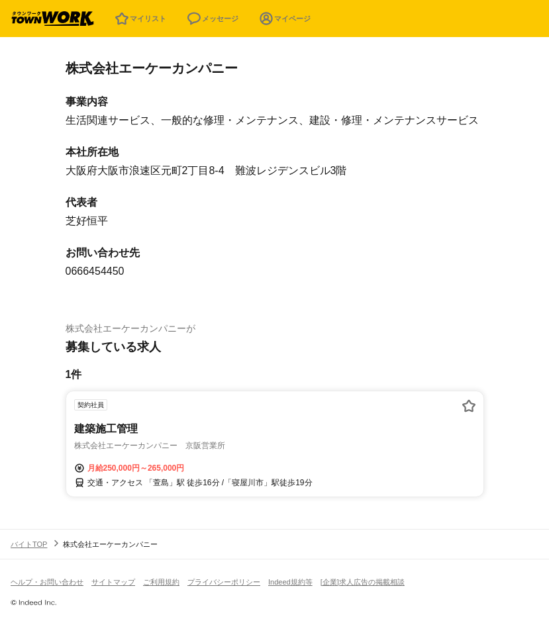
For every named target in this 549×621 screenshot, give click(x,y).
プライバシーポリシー (223, 582)
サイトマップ (113, 582)
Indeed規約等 (290, 582)
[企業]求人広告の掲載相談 (363, 582)
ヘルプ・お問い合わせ (47, 582)
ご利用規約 (161, 582)
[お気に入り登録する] (468, 405)
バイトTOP (29, 544)
